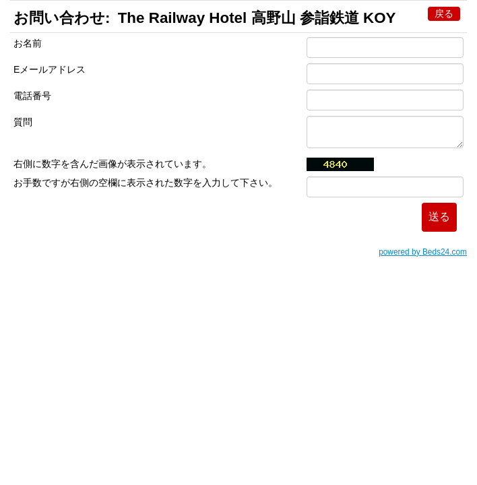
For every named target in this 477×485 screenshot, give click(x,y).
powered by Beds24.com (423, 252)
